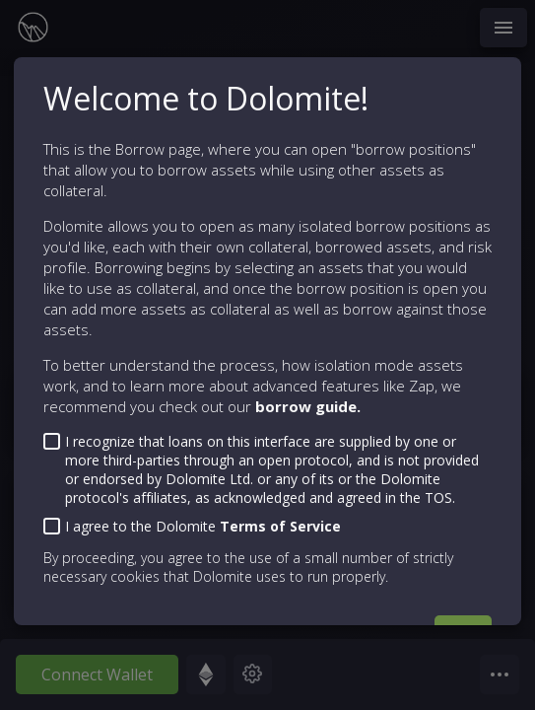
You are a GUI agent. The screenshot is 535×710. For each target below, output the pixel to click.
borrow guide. (308, 406)
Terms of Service (280, 526)
